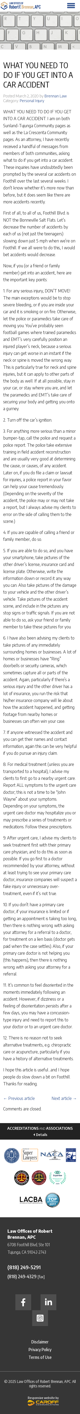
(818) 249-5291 (24, 1267)
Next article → (64, 1098)
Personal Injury (32, 100)
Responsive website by (43, 1401)
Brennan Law (55, 95)
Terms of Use (40, 1357)
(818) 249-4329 (21, 1276)
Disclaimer (40, 1341)
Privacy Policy (40, 1349)
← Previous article (19, 1098)
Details (41, 1135)
